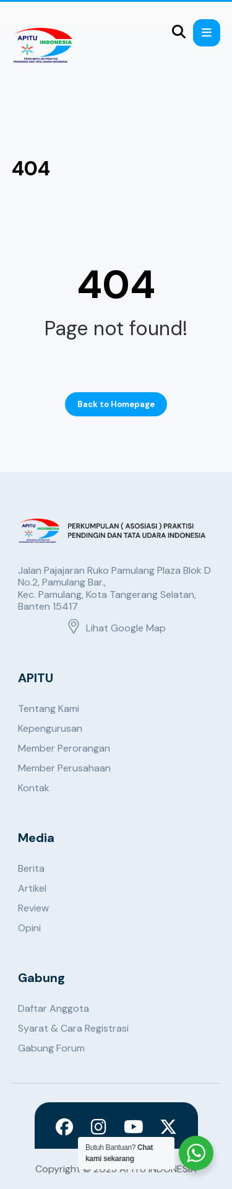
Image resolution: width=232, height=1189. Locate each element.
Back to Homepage (116, 404)
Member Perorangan (64, 748)
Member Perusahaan (64, 767)
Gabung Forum (51, 1048)
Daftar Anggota (53, 1008)
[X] (168, 1127)
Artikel (32, 888)
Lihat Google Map (116, 627)
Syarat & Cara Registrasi (73, 1028)
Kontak (33, 787)
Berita (31, 868)
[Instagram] (99, 1127)
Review (33, 908)
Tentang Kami (48, 708)
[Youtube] (133, 1127)
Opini (29, 927)
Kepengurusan (50, 728)
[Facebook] (64, 1127)
